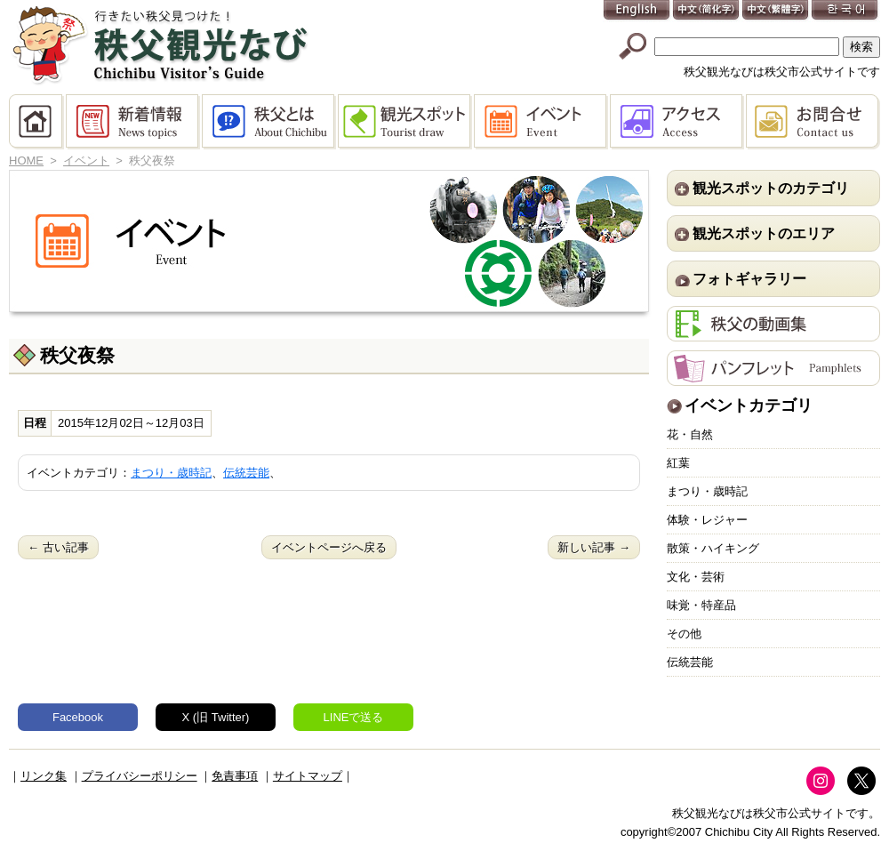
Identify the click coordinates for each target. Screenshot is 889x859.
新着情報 (134, 121)
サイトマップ (307, 776)
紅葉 (678, 463)
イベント (542, 121)
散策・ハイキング (713, 548)
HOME (37, 121)
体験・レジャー (707, 519)
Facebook (77, 717)
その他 (684, 633)
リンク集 (43, 776)
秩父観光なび (160, 45)
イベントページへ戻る (329, 547)
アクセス (678, 121)
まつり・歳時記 (171, 472)
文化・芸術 (696, 576)
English (637, 11)
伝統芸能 (246, 472)
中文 (706, 11)
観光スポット (406, 121)
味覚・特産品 (701, 605)
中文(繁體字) (776, 11)
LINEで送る (354, 717)
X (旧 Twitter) (216, 717)
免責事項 (235, 776)
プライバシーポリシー (139, 776)
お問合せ (813, 121)
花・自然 (690, 434)
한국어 (845, 11)
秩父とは (270, 121)
